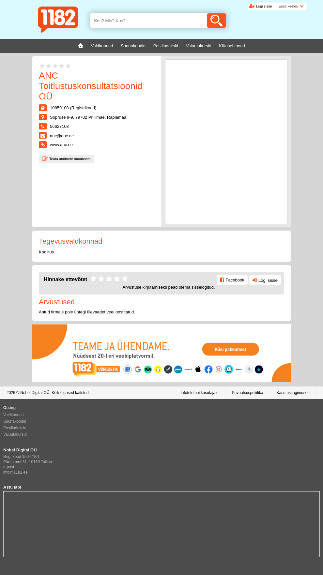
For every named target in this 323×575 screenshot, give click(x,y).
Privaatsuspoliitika (247, 392)
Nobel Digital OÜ (34, 392)
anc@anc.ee (62, 135)
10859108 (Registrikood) (73, 107)
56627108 (59, 126)
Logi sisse (264, 6)
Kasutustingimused (293, 392)
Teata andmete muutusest (70, 159)
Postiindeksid (14, 428)
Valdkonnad (13, 415)
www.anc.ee (61, 144)
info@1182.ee (15, 472)
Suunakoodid (14, 421)
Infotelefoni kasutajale (199, 392)
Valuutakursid (15, 434)
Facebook (235, 280)
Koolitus (46, 252)
